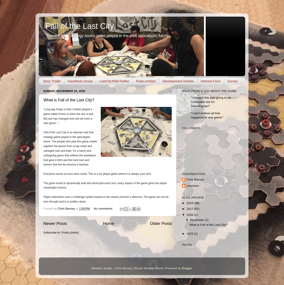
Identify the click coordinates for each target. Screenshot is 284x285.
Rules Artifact (146, 81)
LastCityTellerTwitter (114, 81)
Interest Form (211, 81)
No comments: (104, 208)
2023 (190, 233)
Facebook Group (80, 81)
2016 (190, 203)
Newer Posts (55, 223)
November (197, 220)
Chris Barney (195, 179)
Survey (232, 81)
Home (108, 223)
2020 (190, 214)
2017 (190, 208)
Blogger (187, 268)
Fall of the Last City (79, 26)
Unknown (192, 185)
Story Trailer (52, 81)
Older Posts (161, 223)
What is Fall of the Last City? (68, 100)
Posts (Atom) (70, 232)
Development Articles (178, 81)
